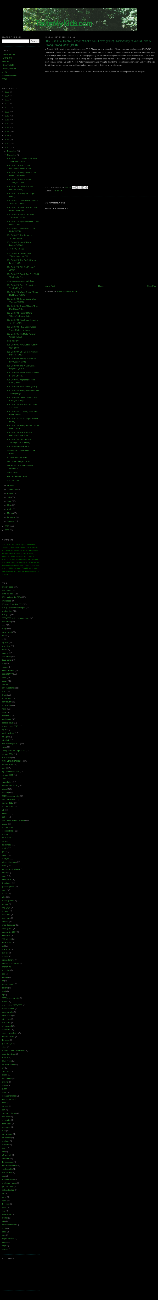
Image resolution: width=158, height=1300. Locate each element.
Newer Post (50, 286)
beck (4, 841)
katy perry (6, 1071)
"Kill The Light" (13, 480)
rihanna (5, 834)
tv (2, 639)
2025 (7, 92)
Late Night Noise (9, 68)
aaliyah (5, 1002)
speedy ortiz (7, 928)
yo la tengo (7, 1214)
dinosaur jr (6, 880)
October (11, 485)
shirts (4, 1232)
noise (4, 866)
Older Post (151, 286)
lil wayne (5, 859)
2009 (7, 530)
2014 (7, 136)
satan (4, 1242)
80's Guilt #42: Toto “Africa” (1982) (22, 387)
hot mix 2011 (7, 765)
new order (6, 1023)
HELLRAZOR (8, 65)
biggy (4, 876)
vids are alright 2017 (11, 744)
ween (4, 709)
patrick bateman (9, 1225)
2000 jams (6, 660)
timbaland (6, 935)
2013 (7, 140)
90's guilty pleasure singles (13, 608)
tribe (4, 897)
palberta (5, 1145)
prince (4, 894)
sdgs (4, 1246)
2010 (7, 526)
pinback (5, 921)
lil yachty (5, 911)
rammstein (6, 1029)
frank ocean (7, 942)
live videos (6, 601)
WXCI (4, 79)
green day (6, 1127)
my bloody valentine (10, 772)
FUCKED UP (7, 58)
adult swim (6, 838)
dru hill (5, 1218)
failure (4, 824)
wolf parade (7, 1172)
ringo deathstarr (9, 925)
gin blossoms (7, 1186)
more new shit (13, 341)
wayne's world (8, 1239)
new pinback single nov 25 (18, 461)
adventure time (8, 1054)
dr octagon (6, 883)
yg (3, 995)
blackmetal (6, 845)
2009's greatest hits (10, 998)
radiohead (6, 656)
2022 (7, 104)
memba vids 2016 (9, 785)
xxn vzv (5, 1249)
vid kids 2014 (7, 754)
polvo (4, 1197)
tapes (4, 1200)
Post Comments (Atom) (67, 291)
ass (3, 1176)
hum (4, 1131)
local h (4, 1075)
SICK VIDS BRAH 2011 (12, 761)
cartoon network (9, 1113)
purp (4, 1228)
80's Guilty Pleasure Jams (18, 446)
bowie (4, 848)
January (11, 521)
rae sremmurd (8, 984)
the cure (5, 1040)
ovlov (4, 677)
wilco (4, 1047)
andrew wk (6, 967)
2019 (7, 116)
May (9, 505)
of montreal (7, 1026)
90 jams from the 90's (11, 597)
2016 (7, 128)
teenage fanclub (9, 1096)
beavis (4, 681)
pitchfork (5, 740)
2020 (7, 112)
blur (3, 974)
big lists (5, 642)
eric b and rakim (9, 1183)
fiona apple (7, 1124)
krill (3, 946)
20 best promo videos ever (13, 1050)
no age (5, 737)
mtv (3, 636)
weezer (5, 667)
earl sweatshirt (8, 688)
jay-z (4, 730)
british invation (8, 1009)
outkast (5, 956)
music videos (7, 587)
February (11, 517)
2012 (7, 144)
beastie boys (7, 723)
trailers (5, 988)
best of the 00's (8, 799)
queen (4, 1089)
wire (3, 1211)
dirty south (6, 702)
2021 (7, 108)
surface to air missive (11, 869)
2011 (7, 148)
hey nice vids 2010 (10, 726)
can (3, 1110)
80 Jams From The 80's (12, 604)
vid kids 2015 (7, 775)
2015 (7, 132)
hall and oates (8, 1190)
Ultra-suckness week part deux (20, 281)
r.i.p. (3, 625)
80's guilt (57, 191)
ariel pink (6, 970)
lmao (4, 890)
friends (5, 977)
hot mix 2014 (7, 806)
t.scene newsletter (10, 1033)
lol (3, 981)
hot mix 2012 (7, 827)
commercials (7, 1012)
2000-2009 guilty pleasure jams (15, 618)
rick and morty (8, 960)
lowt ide (5, 953)
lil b (3, 663)
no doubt (5, 1141)
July (9, 497)
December (12, 151)
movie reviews (8, 733)
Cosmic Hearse (8, 54)
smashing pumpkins (10, 963)
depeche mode (8, 1064)
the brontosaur (8, 1037)
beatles (5, 684)
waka (4, 1103)
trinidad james (8, 1099)
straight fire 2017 (9, 932)
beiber (4, 817)
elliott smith (7, 1015)
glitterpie (5, 61)
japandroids (7, 782)
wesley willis (7, 1169)
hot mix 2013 (7, 803)
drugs (4, 629)
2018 (7, 120)
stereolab (6, 1159)
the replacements (9, 1165)
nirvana (5, 653)
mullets (5, 1082)
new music (6, 590)
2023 (7, 100)
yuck (4, 747)
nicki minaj (6, 716)
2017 (7, 124)
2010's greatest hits (10, 796)
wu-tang (5, 792)
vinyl (4, 991)
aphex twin (6, 698)
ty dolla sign (7, 1043)
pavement (6, 915)
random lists (7, 611)
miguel (5, 789)
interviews (6, 1019)
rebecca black (8, 831)
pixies (4, 1085)
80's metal (6, 758)
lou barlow (6, 1138)
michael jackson (9, 862)
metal (4, 768)
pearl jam (6, 918)
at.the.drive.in (8, 1179)
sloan (4, 1092)
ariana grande (8, 901)
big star (5, 1106)
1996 (4, 778)
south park (6, 719)
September (12, 489)
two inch (5, 813)
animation (6, 646)
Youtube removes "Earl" (17, 457)
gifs (3, 1221)
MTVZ (4, 72)
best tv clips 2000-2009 (12, 1005)
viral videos (7, 939)
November (12, 155)
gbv (3, 852)
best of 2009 (7, 674)
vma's (4, 873)
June (9, 501)
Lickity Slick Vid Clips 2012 (13, 751)
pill (3, 810)
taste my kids (7, 594)
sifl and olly (7, 1155)
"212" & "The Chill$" (15, 249)
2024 (7, 96)
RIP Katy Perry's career (17, 476)
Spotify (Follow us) (10, 75)
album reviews (8, 670)
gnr (3, 1068)
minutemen (7, 1078)
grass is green (8, 887)
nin (3, 1193)
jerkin (4, 855)
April (9, 509)
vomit (4, 1207)
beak (4, 712)
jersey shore (7, 1134)
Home (101, 286)
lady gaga (6, 907)
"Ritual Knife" (12, 472)
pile (3, 1152)
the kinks (6, 1204)
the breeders (7, 1162)
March (10, 513)
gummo (5, 904)
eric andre (6, 1120)
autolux (5, 1057)
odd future (6, 622)
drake (4, 695)
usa (3, 1235)
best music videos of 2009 (13, 820)
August (10, 493)
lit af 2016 (6, 949)
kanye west (7, 632)
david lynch (7, 1061)
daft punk (6, 1117)
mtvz (4, 650)
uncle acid (6, 705)
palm (4, 1148)
